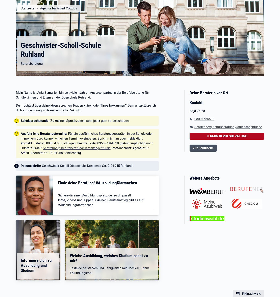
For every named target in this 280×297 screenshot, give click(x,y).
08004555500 (204, 119)
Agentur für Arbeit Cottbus (58, 8)
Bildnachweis (251, 293)
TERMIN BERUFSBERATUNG (226, 136)
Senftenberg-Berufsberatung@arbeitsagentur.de (76, 148)
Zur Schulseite (203, 148)
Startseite (27, 8)
